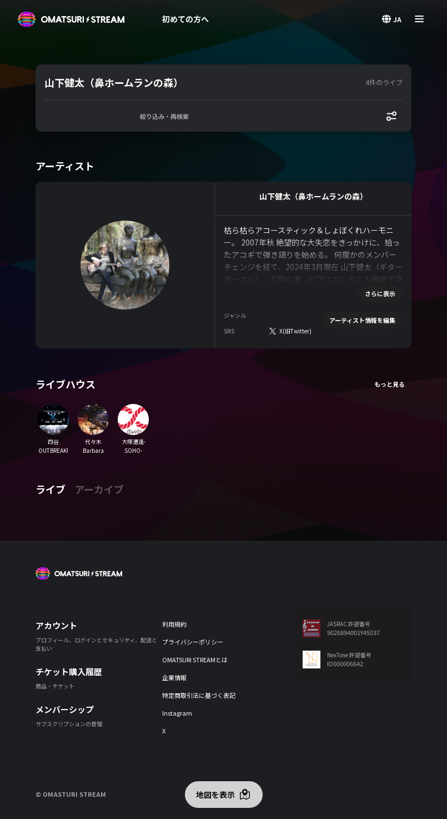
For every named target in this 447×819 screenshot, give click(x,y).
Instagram (177, 712)
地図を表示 (215, 794)
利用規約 (174, 624)
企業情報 (174, 677)
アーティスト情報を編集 (362, 320)
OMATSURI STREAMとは (195, 659)
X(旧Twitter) (295, 331)
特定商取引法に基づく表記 (198, 695)
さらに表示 (380, 293)
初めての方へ (185, 18)
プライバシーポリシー (192, 641)
